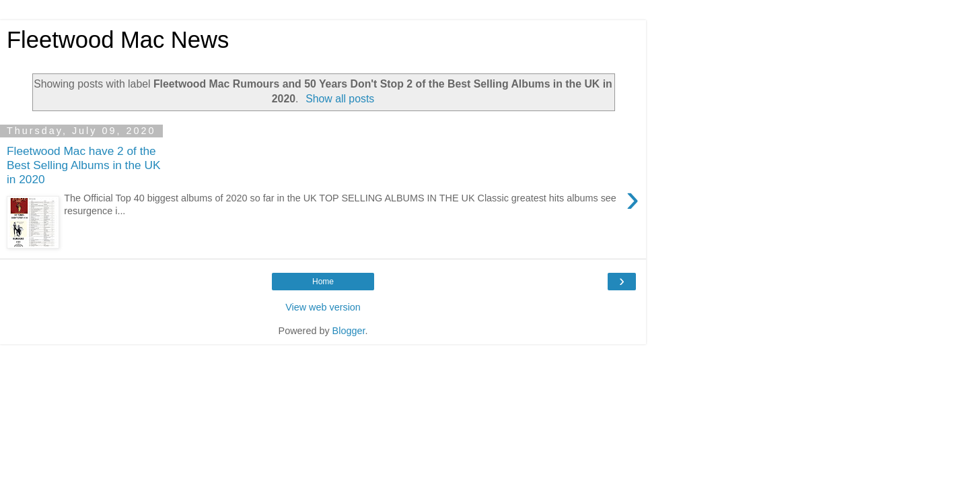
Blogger (348, 330)
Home (323, 281)
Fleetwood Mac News (118, 40)
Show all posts (340, 98)
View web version (323, 307)
